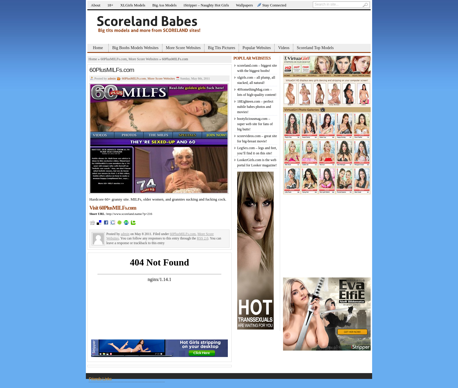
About (95, 5)
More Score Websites (183, 48)
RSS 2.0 (202, 238)
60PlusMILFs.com (113, 59)
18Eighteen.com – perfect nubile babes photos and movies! (255, 106)
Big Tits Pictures (221, 48)
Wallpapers (244, 5)
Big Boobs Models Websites (135, 48)
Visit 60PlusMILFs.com (112, 208)
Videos (283, 48)
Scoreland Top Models (315, 48)
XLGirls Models (132, 5)
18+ (110, 5)
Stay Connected (274, 5)
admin (112, 78)
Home (98, 48)
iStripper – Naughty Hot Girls (206, 5)
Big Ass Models (164, 5)
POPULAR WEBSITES (251, 58)
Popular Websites (256, 48)
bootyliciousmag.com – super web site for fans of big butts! (255, 124)
